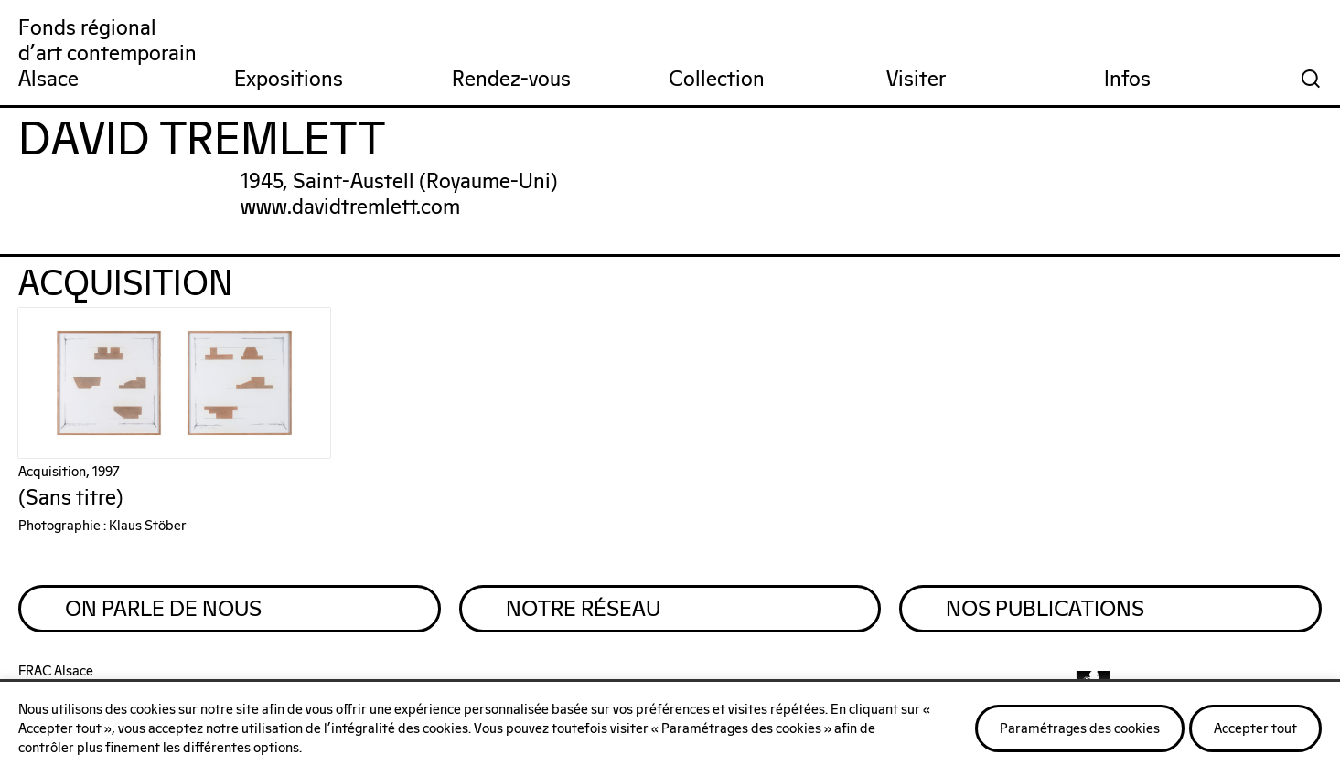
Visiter (916, 80)
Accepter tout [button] (1255, 729)
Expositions (288, 80)
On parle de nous (163, 609)
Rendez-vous (511, 80)
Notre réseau (583, 609)
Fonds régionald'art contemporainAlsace (107, 54)
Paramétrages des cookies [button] (1080, 729)
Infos (1127, 80)
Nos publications (1045, 609)
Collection (717, 80)
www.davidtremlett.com (350, 208)
